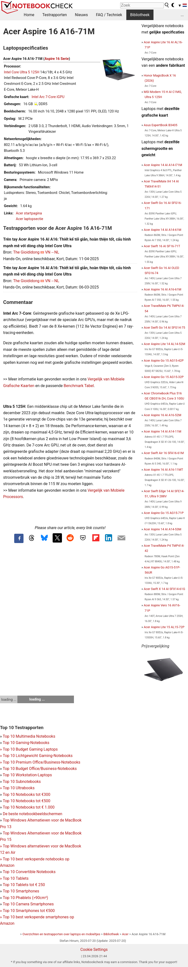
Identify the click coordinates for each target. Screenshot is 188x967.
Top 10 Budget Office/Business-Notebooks (40, 768)
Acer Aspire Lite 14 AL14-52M (164, 344)
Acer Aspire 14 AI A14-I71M (163, 165)
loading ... (8, 699)
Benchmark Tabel (79, 385)
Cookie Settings (94, 949)
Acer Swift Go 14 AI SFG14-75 (164, 327)
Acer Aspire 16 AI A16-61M (162, 289)
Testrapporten (54, 14)
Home (29, 14)
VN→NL (52, 252)
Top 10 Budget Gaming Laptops (29, 749)
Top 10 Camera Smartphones (28, 904)
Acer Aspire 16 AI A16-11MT (163, 469)
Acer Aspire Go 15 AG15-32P (164, 377)
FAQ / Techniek (109, 14)
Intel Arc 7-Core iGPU (48, 97)
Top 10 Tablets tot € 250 (24, 884)
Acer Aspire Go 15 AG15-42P (164, 360)
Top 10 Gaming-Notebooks (26, 742)
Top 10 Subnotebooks (22, 781)
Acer (125, 934)
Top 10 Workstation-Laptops (27, 775)
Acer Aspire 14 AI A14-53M (162, 529)
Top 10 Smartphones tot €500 (27, 910)
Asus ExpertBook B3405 (160, 125)
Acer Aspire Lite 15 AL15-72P (164, 627)
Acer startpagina (29, 213)
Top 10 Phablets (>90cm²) (25, 897)
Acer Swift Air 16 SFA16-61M (164, 453)
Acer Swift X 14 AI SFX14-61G (164, 589)
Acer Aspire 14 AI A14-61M (162, 230)
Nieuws (81, 14)
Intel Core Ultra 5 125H (21, 72)
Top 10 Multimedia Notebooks (29, 736)
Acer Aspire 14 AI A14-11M (162, 431)
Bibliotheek (140, 14)
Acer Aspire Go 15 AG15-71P (164, 513)
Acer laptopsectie (29, 219)
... (182, 14)
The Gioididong (26, 252)
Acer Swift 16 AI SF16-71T (162, 246)
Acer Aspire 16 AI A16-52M (162, 415)
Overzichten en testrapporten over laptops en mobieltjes (61, 934)
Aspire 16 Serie (57, 59)
